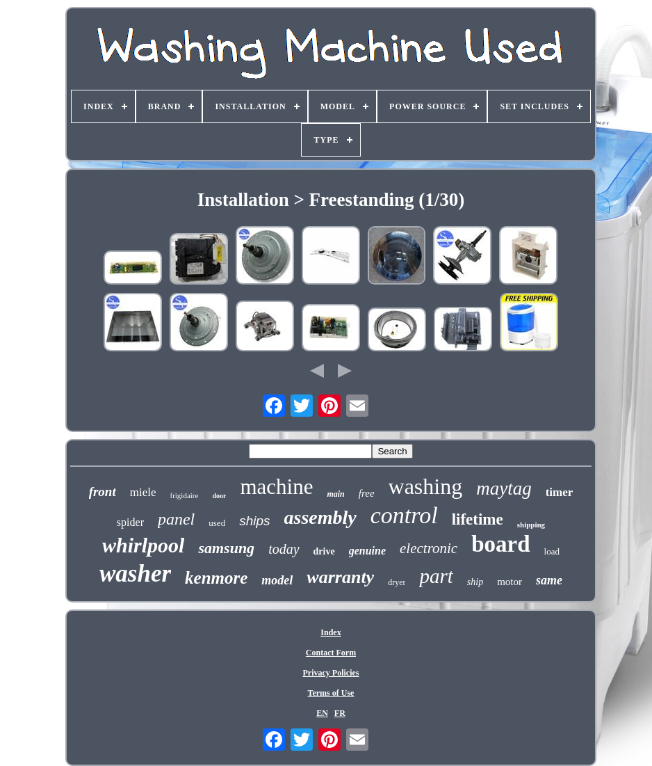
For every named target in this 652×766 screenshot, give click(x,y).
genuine (367, 551)
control (404, 515)
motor (509, 581)
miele (143, 492)
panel (176, 519)
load (552, 551)
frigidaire (184, 495)
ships (254, 520)
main (335, 494)
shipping (531, 524)
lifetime (477, 519)
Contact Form (331, 652)
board (500, 544)
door (219, 496)
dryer (396, 582)
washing (426, 486)
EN (322, 713)
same (549, 580)
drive (324, 551)
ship (475, 582)
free (367, 493)
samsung (226, 548)
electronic (428, 548)
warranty (340, 577)
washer (135, 573)
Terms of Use (331, 693)
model (277, 580)
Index (330, 632)
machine (276, 486)
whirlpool (143, 545)
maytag (503, 488)
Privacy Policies (330, 673)
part (436, 576)
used (217, 523)
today (283, 549)
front (102, 491)
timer (559, 492)
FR (339, 713)
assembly (320, 517)
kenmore (216, 577)
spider (130, 522)
